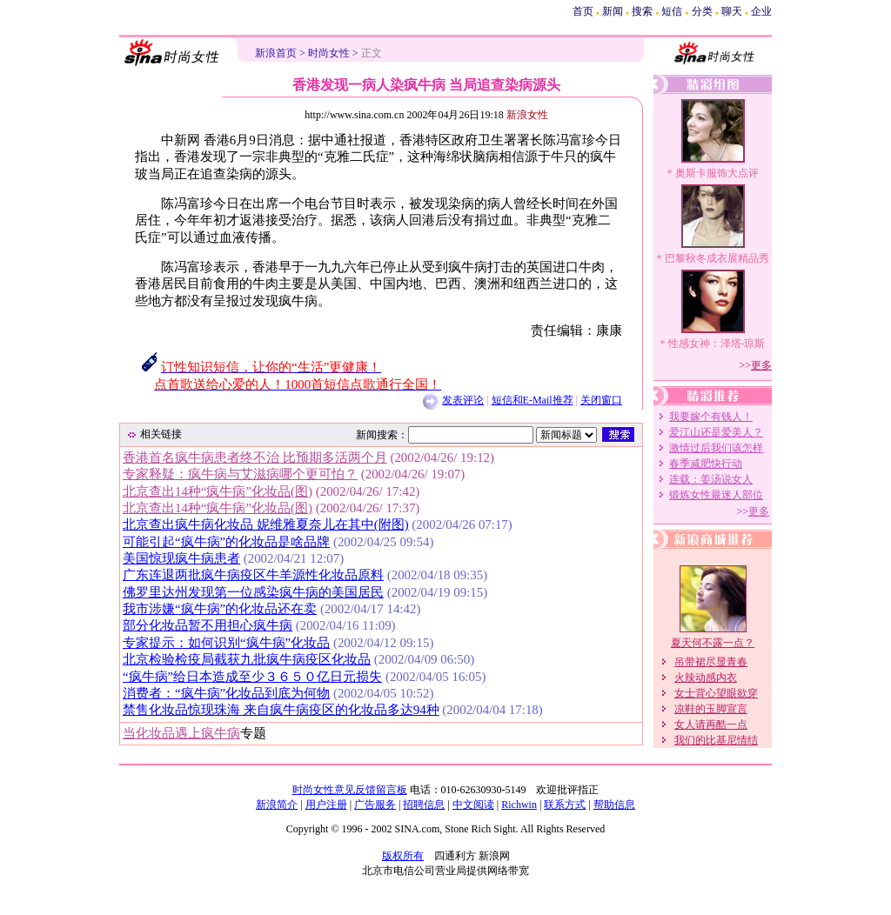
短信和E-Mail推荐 (532, 400)
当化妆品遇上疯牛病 (181, 733)
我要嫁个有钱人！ (711, 417)
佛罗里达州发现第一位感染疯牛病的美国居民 (253, 592)
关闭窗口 (601, 400)
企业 (761, 11)
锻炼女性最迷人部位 (716, 495)
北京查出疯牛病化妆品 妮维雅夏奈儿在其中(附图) (266, 524)
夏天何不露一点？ (712, 643)
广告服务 (375, 804)
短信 (671, 11)
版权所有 (403, 856)
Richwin (519, 804)
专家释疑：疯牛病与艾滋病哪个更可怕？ (240, 474)
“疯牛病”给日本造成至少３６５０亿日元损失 (252, 677)
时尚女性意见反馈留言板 (349, 790)
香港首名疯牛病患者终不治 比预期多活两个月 (255, 457)
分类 (702, 11)
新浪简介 (277, 804)
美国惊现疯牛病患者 (181, 558)
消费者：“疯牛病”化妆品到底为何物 (226, 693)
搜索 (642, 11)
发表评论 (463, 400)
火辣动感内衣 (705, 677)
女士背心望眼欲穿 (716, 693)
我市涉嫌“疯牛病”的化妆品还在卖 (220, 609)
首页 (583, 11)
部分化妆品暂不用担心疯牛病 (207, 625)
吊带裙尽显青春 (710, 662)
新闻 (612, 11)
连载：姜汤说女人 (711, 479)
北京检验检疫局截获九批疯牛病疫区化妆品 (247, 659)
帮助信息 (614, 804)
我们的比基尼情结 (716, 740)
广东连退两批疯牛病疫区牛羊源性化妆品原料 (253, 575)
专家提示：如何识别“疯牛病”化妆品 (226, 643)
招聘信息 (424, 804)
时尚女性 (329, 53)
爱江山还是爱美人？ (716, 432)
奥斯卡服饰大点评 (717, 173)
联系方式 (565, 804)
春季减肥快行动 (705, 464)
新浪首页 (276, 53)
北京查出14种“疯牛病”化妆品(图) (217, 491)
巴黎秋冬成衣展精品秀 (717, 258)
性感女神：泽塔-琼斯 (717, 343)
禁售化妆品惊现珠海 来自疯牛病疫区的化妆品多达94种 (281, 710)
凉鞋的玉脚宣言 (710, 709)
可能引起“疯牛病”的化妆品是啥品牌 (226, 542)
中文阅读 (473, 804)
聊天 (731, 11)
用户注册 (326, 804)
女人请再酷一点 (710, 724)
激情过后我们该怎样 (716, 448)
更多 (761, 365)
